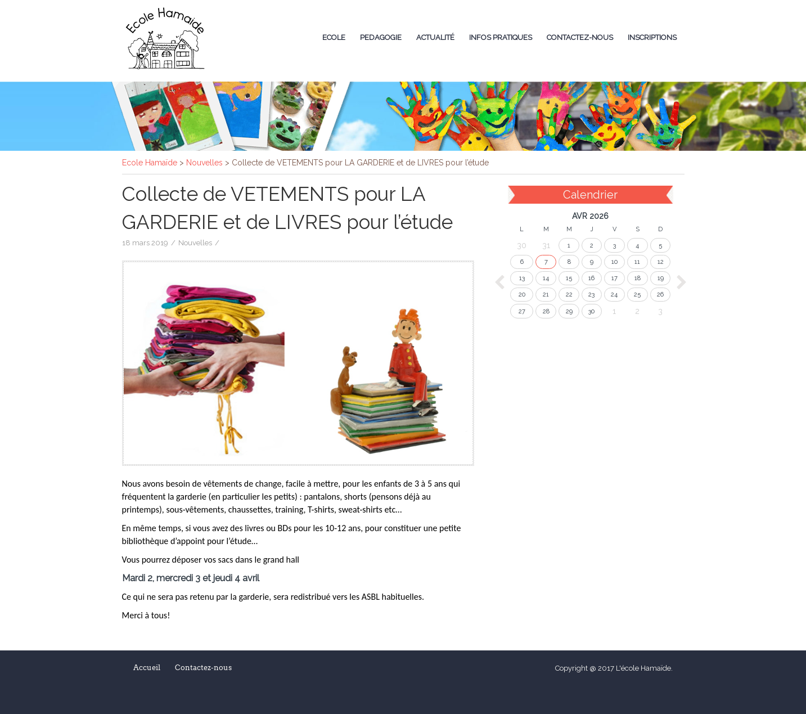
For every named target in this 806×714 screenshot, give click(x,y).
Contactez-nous (580, 37)
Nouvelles (195, 243)
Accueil (146, 667)
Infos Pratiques (500, 37)
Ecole (333, 37)
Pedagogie (381, 37)
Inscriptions (652, 37)
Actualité (435, 37)
